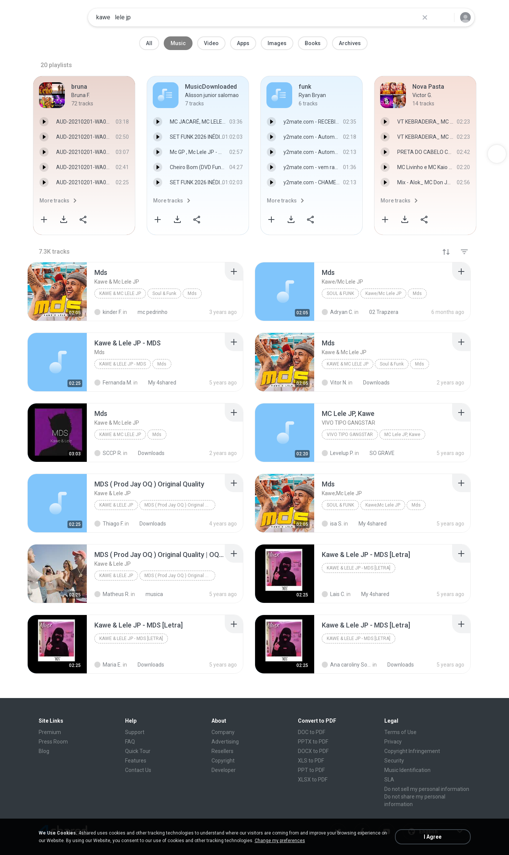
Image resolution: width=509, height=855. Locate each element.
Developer (223, 770)
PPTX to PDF (313, 742)
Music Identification (407, 770)
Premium (50, 732)
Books (313, 43)
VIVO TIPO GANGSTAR (350, 434)
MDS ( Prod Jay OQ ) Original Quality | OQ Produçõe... (179, 575)
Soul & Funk (164, 293)
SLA (389, 780)
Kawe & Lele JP (116, 505)
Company (223, 732)
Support (134, 732)
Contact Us (138, 770)
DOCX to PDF (313, 751)
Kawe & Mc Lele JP (120, 293)
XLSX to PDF (312, 780)
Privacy (393, 742)
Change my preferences (280, 840)
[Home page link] (58, 17)
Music (178, 43)
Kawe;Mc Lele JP (382, 505)
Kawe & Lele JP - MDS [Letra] (358, 568)
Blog (44, 751)
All (149, 43)
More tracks (54, 201)
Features (135, 761)
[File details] (57, 291)
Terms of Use (400, 732)
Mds (192, 293)
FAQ (130, 742)
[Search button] (444, 17)
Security (394, 761)
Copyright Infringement (412, 751)
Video (211, 43)
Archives (350, 43)
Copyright (223, 761)
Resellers (222, 751)
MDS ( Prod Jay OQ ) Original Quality (179, 505)
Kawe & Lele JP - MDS (122, 364)
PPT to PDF (311, 770)
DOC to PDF (311, 732)
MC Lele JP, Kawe (402, 434)
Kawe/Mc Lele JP (383, 293)
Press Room (53, 742)
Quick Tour (137, 751)
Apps (243, 43)
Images (277, 43)
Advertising (225, 742)
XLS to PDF (311, 761)
